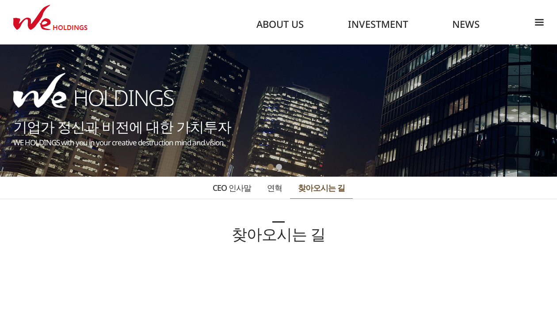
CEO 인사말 (232, 187)
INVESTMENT (378, 23)
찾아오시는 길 (321, 187)
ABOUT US (280, 23)
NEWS (466, 23)
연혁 (274, 187)
